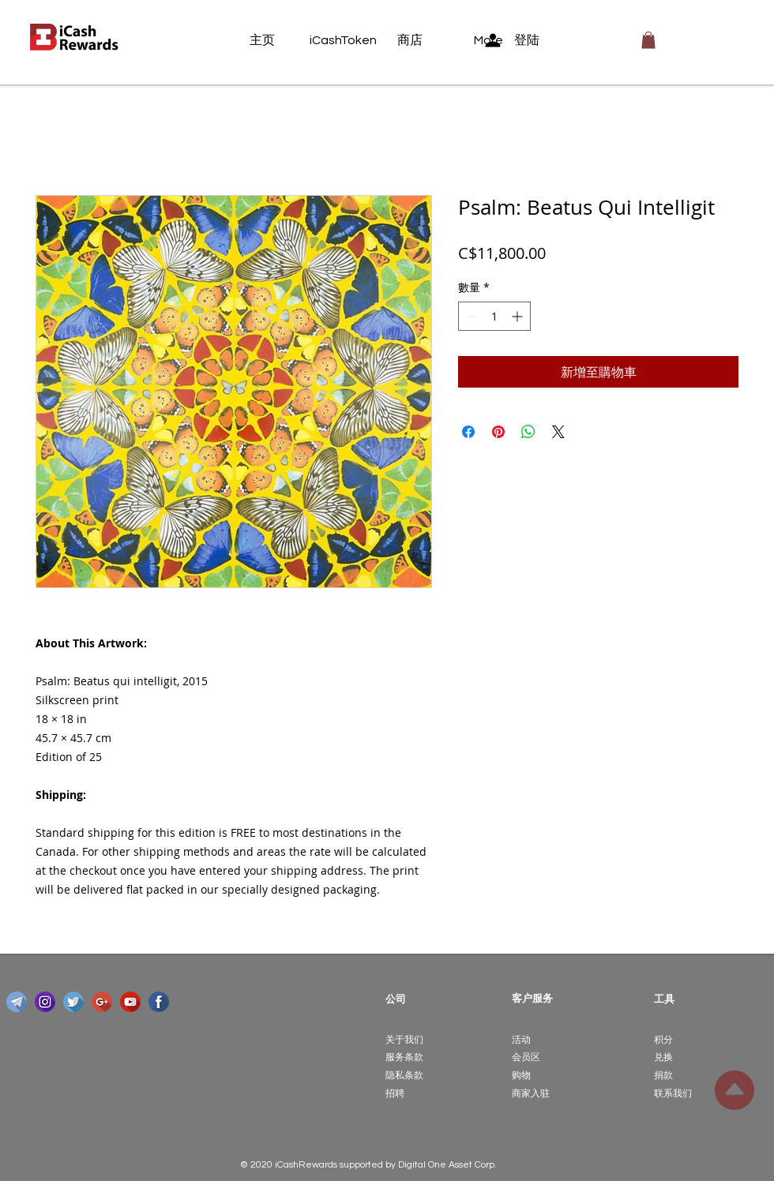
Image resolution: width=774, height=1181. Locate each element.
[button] (648, 40)
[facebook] (158, 1002)
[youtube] (130, 1002)
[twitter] (73, 1002)
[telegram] (16, 1002)
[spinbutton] (494, 316)
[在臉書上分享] (468, 431)
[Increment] (518, 316)
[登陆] (523, 40)
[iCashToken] (343, 40)
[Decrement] (470, 316)
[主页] (280, 40)
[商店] (427, 40)
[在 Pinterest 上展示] (498, 431)
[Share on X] (558, 431)
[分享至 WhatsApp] (528, 431)
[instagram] (45, 1002)
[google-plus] (102, 1002)
